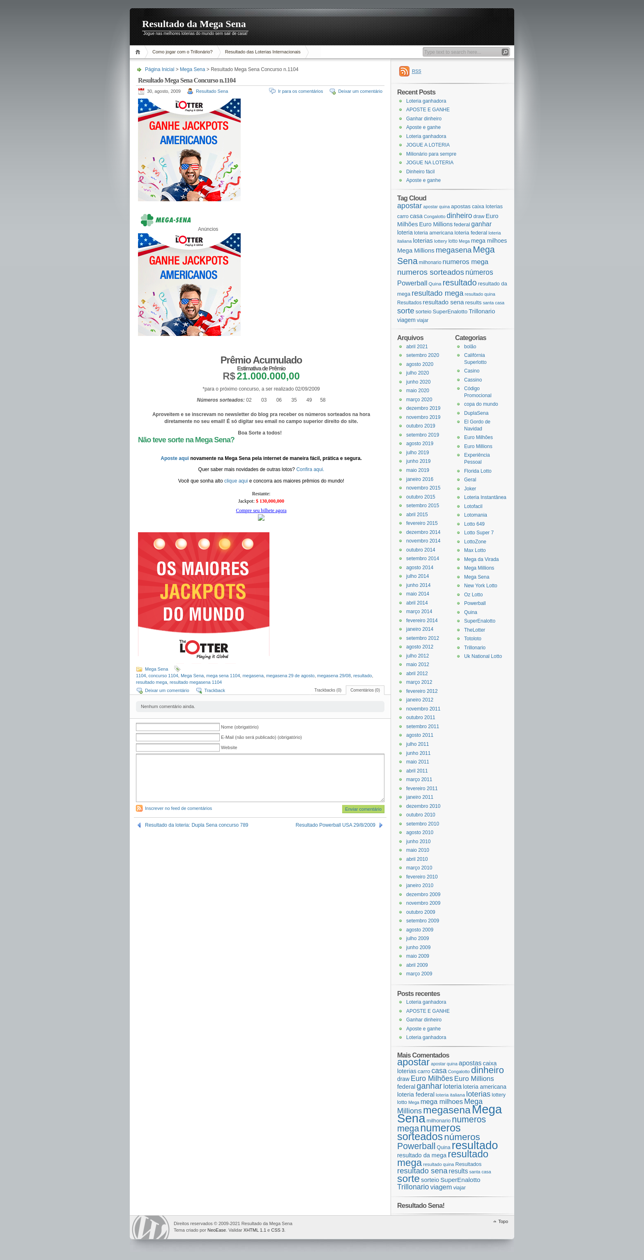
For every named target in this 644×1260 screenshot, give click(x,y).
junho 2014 (418, 585)
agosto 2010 (419, 832)
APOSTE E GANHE (428, 110)
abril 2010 (417, 859)
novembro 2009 (423, 903)
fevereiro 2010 (422, 877)
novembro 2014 (423, 541)
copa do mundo (481, 404)
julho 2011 (417, 744)
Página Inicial (139, 52)
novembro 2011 (423, 709)
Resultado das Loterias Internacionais (263, 51)
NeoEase (216, 1230)
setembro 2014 (422, 558)
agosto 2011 (419, 735)
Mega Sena (192, 69)
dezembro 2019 (423, 408)
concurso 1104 (163, 675)
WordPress (151, 1227)
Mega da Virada (481, 559)
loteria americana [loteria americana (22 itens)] (433, 233)
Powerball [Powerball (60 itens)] (412, 283)
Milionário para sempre (431, 154)
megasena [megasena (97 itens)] (454, 250)
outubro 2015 (420, 497)
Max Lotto (475, 550)
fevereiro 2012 (422, 691)
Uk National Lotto (483, 656)
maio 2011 (417, 762)
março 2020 (419, 399)
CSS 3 (277, 1230)
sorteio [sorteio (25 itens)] (424, 311)
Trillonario (474, 648)
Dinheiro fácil (420, 172)
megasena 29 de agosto (290, 675)
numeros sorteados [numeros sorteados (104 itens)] (430, 272)
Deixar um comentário (360, 91)
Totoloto (472, 638)
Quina (470, 612)
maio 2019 (417, 470)
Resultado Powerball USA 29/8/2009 (335, 825)
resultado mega (151, 682)
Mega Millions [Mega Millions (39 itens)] (416, 250)
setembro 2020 (422, 355)
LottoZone (475, 542)
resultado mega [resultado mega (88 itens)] (437, 293)
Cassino (473, 380)
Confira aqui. (310, 469)
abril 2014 (417, 603)
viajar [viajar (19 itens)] (422, 320)
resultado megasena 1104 (196, 682)
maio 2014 (417, 594)
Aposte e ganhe (423, 127)
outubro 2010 (420, 815)
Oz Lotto (473, 595)
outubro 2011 (420, 717)
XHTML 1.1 (255, 1230)
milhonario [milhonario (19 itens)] (430, 262)
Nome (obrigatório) (240, 726)
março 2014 (419, 611)
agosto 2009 (419, 930)
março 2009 (419, 974)
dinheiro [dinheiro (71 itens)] (459, 216)
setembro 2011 (422, 726)
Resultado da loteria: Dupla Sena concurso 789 (196, 825)
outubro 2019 (420, 426)
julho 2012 (417, 656)
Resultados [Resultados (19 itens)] (409, 303)
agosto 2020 (419, 364)
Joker (470, 489)
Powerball (475, 603)
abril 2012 (417, 673)
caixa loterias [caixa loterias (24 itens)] (487, 206)
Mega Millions (479, 568)
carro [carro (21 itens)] (403, 216)
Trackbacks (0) (328, 690)
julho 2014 (417, 576)
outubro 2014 (420, 550)
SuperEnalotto (479, 621)
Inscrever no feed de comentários (178, 808)
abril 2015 (417, 514)
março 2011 (419, 779)
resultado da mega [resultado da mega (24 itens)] (421, 1155)
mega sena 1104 (223, 675)
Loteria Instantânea (485, 497)
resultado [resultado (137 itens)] (460, 282)
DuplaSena (476, 413)
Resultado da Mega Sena (194, 23)
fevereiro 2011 (422, 788)
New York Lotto (480, 586)
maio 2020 (417, 390)
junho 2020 (418, 382)
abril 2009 (417, 965)
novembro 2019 (423, 417)
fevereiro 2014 (422, 620)
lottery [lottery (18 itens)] (440, 241)
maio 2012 (417, 664)
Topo (503, 1221)
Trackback (215, 690)
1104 (141, 675)
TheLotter (474, 630)
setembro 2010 (422, 824)
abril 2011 (417, 771)
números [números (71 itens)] (479, 272)
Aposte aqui (175, 458)
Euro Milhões (478, 437)
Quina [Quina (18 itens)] (435, 283)
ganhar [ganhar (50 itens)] (481, 224)
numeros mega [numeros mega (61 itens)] (466, 262)
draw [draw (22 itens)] (479, 216)
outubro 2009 (420, 912)
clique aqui (236, 481)
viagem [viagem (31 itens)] (406, 320)
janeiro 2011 (419, 797)
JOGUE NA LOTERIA (429, 163)
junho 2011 (418, 753)
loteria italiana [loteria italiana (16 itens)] (450, 1094)
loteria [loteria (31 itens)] (405, 232)
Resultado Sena (212, 91)
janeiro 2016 (419, 479)
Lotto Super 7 (479, 533)
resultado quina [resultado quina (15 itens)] (480, 294)
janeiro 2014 (419, 629)
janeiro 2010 (419, 885)
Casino (471, 371)
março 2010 (419, 868)
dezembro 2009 (423, 894)
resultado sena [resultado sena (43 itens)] (443, 302)
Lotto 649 (474, 524)
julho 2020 (417, 373)
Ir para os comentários (300, 91)
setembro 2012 (422, 638)
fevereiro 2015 (422, 523)
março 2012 (419, 682)
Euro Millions (478, 446)
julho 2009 (417, 938)
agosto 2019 (419, 443)
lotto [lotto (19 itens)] (453, 241)
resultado (362, 675)
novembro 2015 (423, 488)
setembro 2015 (422, 505)
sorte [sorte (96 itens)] (405, 310)
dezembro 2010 (423, 806)
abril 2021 (417, 346)
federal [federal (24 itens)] (462, 224)
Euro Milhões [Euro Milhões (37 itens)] (432, 1078)
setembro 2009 (422, 921)
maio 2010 (417, 850)
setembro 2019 (422, 435)
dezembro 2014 (423, 532)
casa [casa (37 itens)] (416, 216)
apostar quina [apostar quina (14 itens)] (436, 206)
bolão (470, 346)
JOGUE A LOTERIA (428, 145)
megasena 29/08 (334, 675)
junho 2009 (418, 947)
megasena (252, 675)
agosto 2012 (419, 647)
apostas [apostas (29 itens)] (461, 206)
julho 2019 (417, 452)
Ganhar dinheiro (424, 119)
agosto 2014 (419, 567)
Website (229, 747)
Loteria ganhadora (426, 101)
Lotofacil (473, 506)
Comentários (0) (365, 690)
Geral (470, 480)
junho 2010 (418, 841)
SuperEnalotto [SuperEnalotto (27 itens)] (450, 311)
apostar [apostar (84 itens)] (409, 206)
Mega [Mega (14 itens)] (464, 241)
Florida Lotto (478, 471)
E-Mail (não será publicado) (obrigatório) (261, 737)
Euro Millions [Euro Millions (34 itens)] (436, 224)
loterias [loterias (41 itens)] (423, 240)
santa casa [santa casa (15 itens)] (494, 302)
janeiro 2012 (419, 700)
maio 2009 (417, 956)
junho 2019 (418, 461)
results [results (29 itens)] (473, 302)
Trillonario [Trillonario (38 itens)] (482, 311)
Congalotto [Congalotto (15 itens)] (435, 216)
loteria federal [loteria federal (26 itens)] (471, 233)
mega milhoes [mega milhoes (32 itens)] (489, 240)
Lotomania (475, 515)
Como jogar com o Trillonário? (182, 51)
